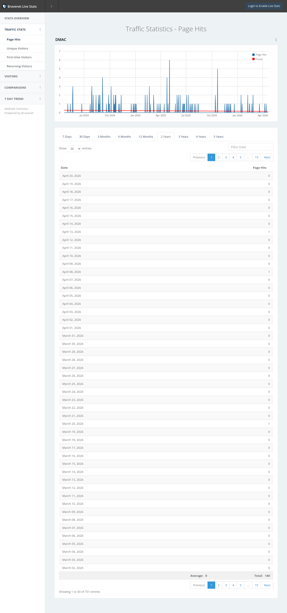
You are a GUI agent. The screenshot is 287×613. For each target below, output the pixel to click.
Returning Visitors (19, 66)
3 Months (104, 137)
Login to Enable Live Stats (264, 6)
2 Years (166, 137)
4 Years (201, 137)
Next (267, 157)
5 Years (219, 137)
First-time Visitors (19, 57)
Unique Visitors (17, 48)
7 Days (67, 137)
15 (256, 157)
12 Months (146, 137)
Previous (199, 157)
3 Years (183, 137)
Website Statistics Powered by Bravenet (19, 111)
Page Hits (13, 39)
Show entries (75, 148)
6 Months (124, 137)
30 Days (84, 137)
